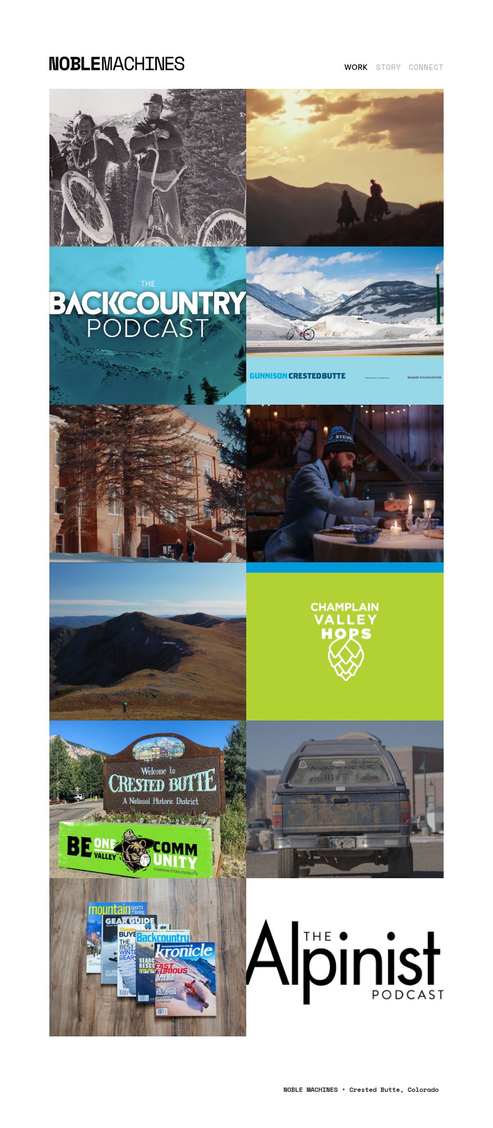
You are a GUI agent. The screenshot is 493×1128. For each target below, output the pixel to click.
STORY (388, 67)
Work (356, 67)
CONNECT (426, 67)
